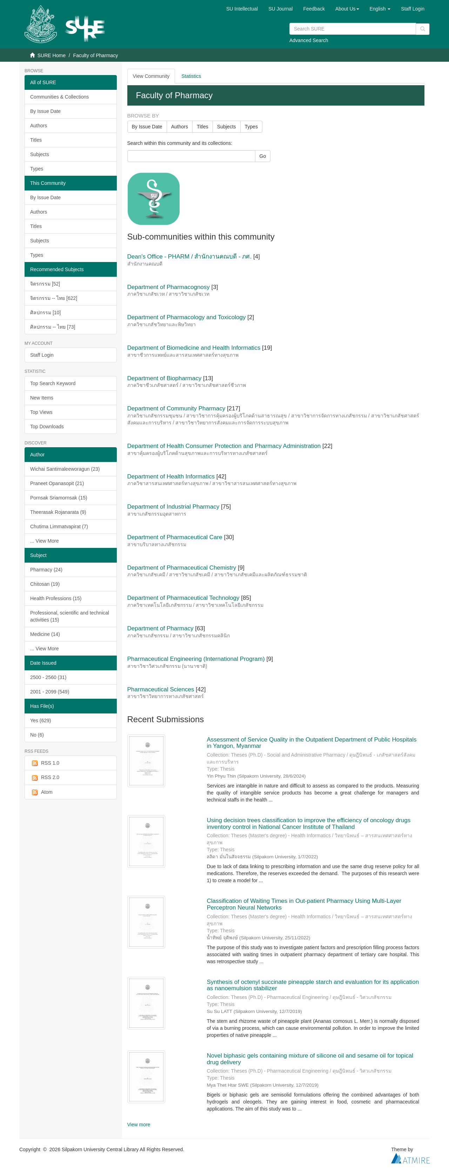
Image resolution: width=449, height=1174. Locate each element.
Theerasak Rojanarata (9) (58, 512)
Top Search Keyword (52, 383)
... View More (44, 541)
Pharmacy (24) (46, 569)
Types (36, 169)
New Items (41, 398)
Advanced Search (308, 40)
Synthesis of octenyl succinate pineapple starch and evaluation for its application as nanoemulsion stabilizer (313, 985)
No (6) (37, 735)
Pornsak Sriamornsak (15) (58, 498)
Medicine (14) (45, 634)
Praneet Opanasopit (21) (57, 483)
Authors (38, 125)
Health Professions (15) (55, 598)
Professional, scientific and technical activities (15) (69, 616)
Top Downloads (47, 426)
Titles (36, 140)
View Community (151, 76)
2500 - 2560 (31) (48, 677)
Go (263, 156)
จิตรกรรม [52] (45, 284)
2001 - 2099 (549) (49, 692)
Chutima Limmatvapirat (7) (59, 526)
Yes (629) (40, 720)
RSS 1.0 (44, 763)
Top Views (41, 412)
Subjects (39, 154)
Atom (41, 792)
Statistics (191, 76)
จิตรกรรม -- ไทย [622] (53, 298)
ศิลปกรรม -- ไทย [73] (52, 327)
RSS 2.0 (44, 777)
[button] (347, 9)
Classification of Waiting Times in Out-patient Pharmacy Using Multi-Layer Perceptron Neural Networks (304, 904)
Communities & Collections (59, 97)
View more (138, 1124)
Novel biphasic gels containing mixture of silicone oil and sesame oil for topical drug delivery (310, 1059)
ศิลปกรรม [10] (45, 312)
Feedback (313, 9)
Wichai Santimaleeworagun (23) (65, 469)
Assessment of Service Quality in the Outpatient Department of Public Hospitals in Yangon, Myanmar (311, 743)
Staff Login (42, 355)
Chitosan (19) (45, 584)
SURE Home (52, 55)
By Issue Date (45, 111)
